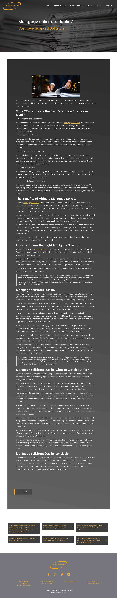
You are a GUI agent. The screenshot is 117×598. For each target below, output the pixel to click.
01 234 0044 (49, 581)
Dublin (24, 583)
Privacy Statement (93, 583)
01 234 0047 (49, 583)
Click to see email (69, 581)
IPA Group (62, 592)
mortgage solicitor (31, 202)
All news (24, 492)
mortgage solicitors (72, 122)
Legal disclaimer (93, 581)
